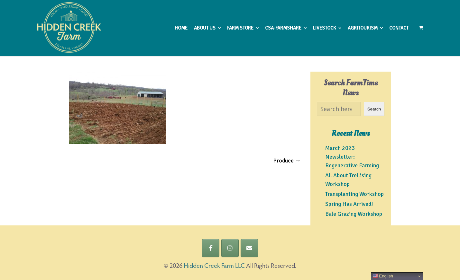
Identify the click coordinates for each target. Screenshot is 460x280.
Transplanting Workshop (354, 193)
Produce (287, 160)
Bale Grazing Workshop (353, 213)
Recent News (351, 133)
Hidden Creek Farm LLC (214, 266)
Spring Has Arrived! (349, 203)
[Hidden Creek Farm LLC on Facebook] (210, 248)
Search (374, 109)
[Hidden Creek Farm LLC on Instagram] (230, 248)
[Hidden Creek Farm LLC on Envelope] (249, 248)
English (383, 276)
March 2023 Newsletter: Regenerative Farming (352, 156)
